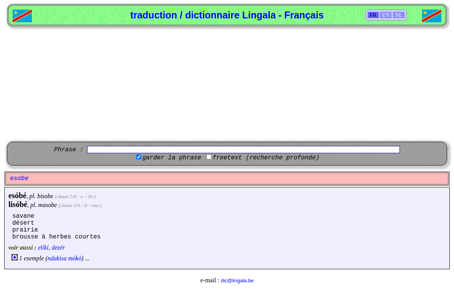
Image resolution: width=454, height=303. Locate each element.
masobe (47, 205)
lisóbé (17, 204)
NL (399, 15)
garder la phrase (171, 157)
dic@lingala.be (237, 280)
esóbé (17, 195)
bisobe (45, 196)
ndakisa (57, 258)
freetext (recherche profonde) (266, 157)
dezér (58, 247)
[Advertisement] (227, 84)
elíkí (43, 247)
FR (373, 15)
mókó (75, 258)
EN (386, 15)
